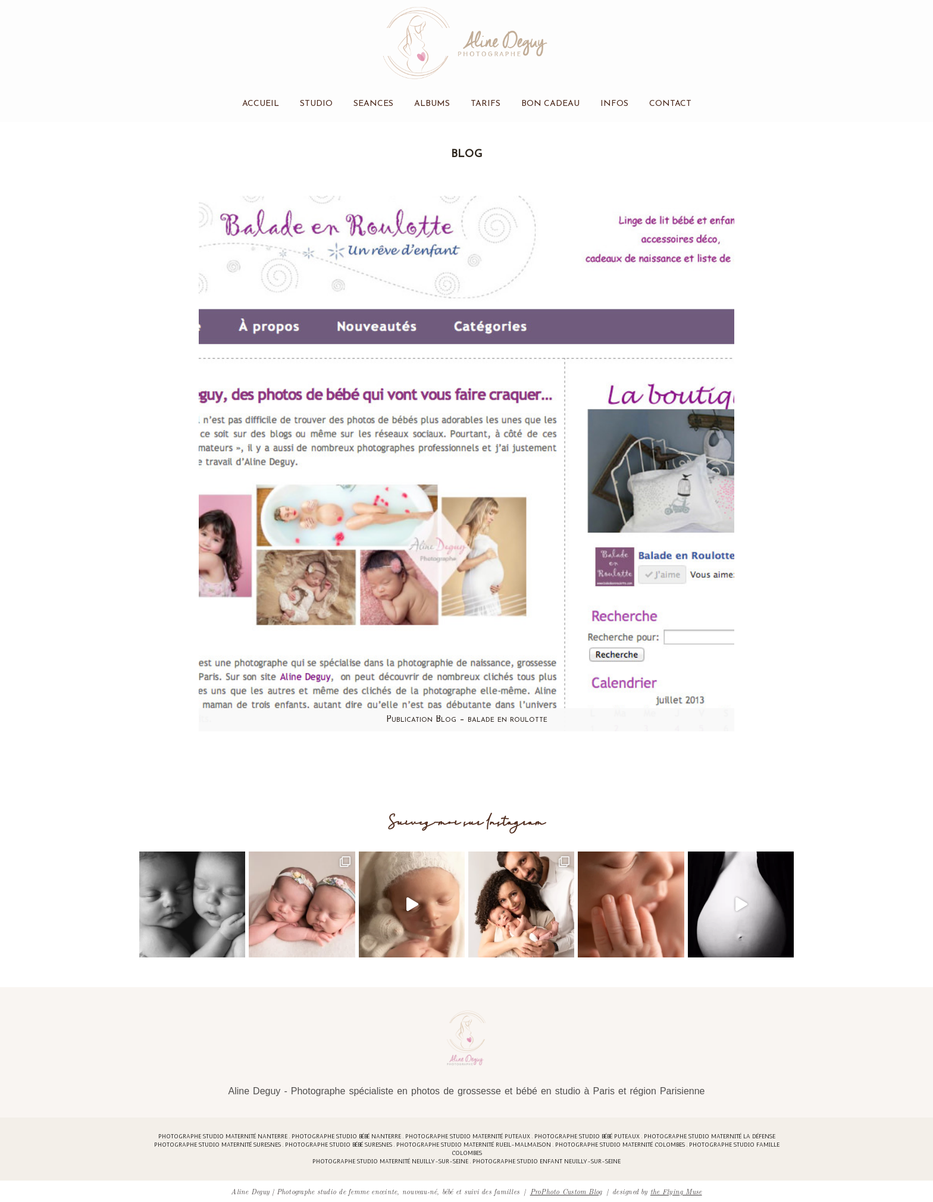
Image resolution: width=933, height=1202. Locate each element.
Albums (432, 103)
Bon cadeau (550, 103)
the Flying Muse (676, 1191)
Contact (670, 103)
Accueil (260, 103)
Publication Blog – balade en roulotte (466, 719)
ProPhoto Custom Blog (566, 1191)
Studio (316, 103)
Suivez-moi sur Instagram (467, 822)
